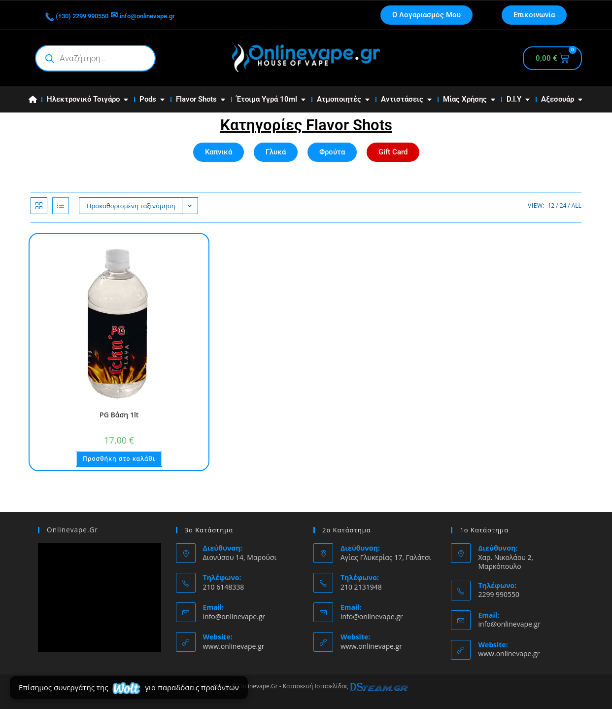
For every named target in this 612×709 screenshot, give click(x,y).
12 (550, 205)
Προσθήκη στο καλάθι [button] (119, 458)
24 (563, 205)
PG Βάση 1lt (119, 414)
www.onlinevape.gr (234, 646)
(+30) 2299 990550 (87, 15)
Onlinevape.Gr (71, 529)
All (576, 205)
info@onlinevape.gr (180, 15)
